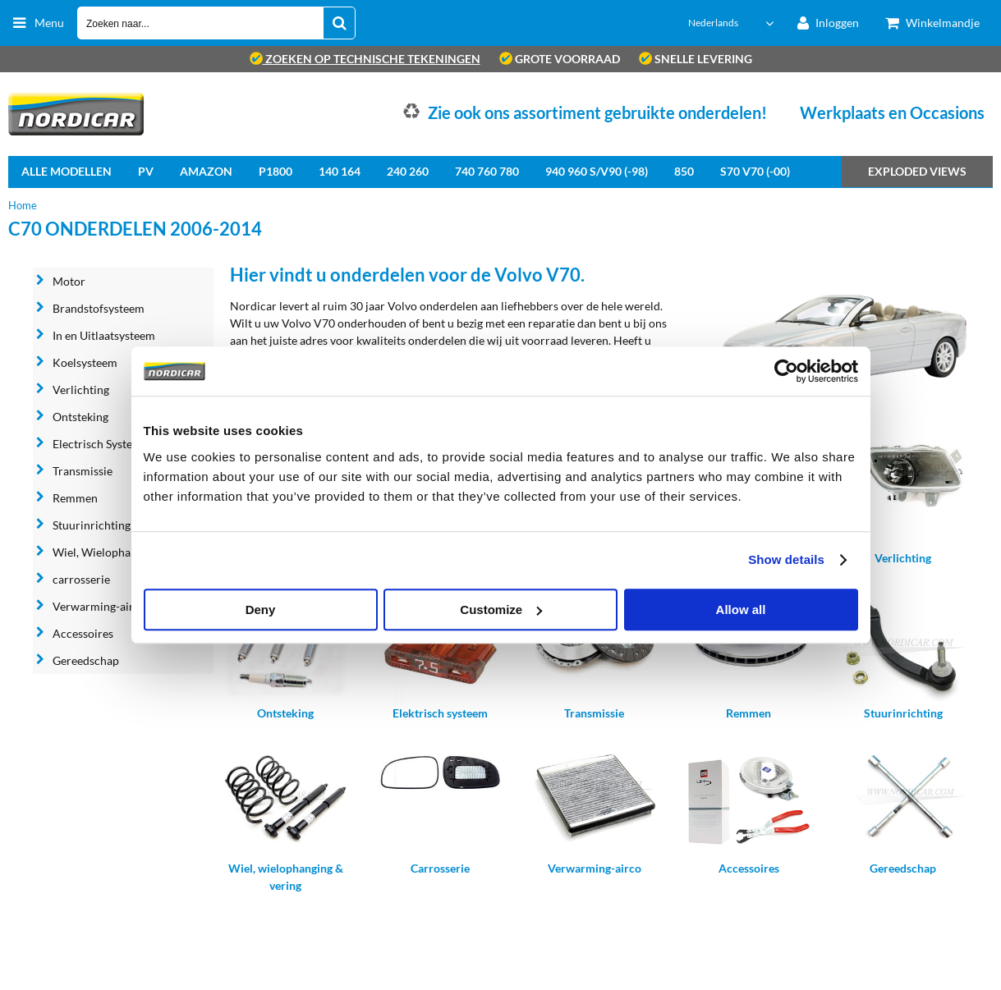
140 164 (339, 171)
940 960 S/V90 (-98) (596, 171)
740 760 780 (487, 171)
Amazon (206, 171)
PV (146, 171)
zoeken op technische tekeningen (365, 59)
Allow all (741, 609)
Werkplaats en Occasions (892, 112)
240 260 (408, 171)
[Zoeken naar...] (339, 23)
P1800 (275, 171)
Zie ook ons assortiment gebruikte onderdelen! (597, 112)
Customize (501, 609)
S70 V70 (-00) (755, 171)
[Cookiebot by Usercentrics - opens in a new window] (786, 371)
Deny (261, 609)
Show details (786, 559)
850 (684, 171)
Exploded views (917, 171)
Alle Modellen (66, 171)
